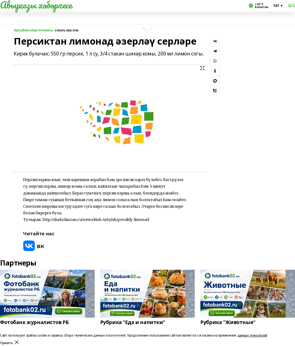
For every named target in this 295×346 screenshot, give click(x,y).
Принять (6, 343)
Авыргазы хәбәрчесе (36, 5)
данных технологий (252, 335)
